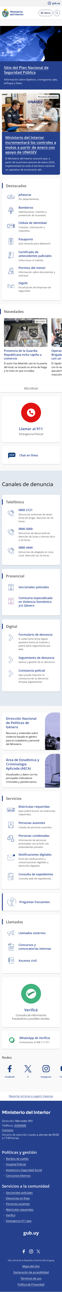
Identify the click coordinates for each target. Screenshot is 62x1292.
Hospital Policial (16, 1164)
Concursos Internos (18, 1175)
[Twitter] (38, 1251)
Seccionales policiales (19, 1192)
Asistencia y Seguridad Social (24, 1170)
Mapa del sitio (31, 1266)
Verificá (10, 1215)
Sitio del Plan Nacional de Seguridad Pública (26, 70)
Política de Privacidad (31, 1284)
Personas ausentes (18, 1204)
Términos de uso (31, 1278)
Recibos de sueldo (17, 1159)
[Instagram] (31, 1251)
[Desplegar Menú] (46, 13)
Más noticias (31, 388)
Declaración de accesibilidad (31, 1272)
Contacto (7, 1130)
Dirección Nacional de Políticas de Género (21, 722)
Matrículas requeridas (19, 1209)
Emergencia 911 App (18, 1221)
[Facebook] (24, 1251)
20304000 (20, 1125)
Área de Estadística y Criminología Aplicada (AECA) (22, 764)
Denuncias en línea (18, 1198)
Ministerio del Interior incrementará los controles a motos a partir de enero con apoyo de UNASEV (30, 144)
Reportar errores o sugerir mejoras (31, 1096)
